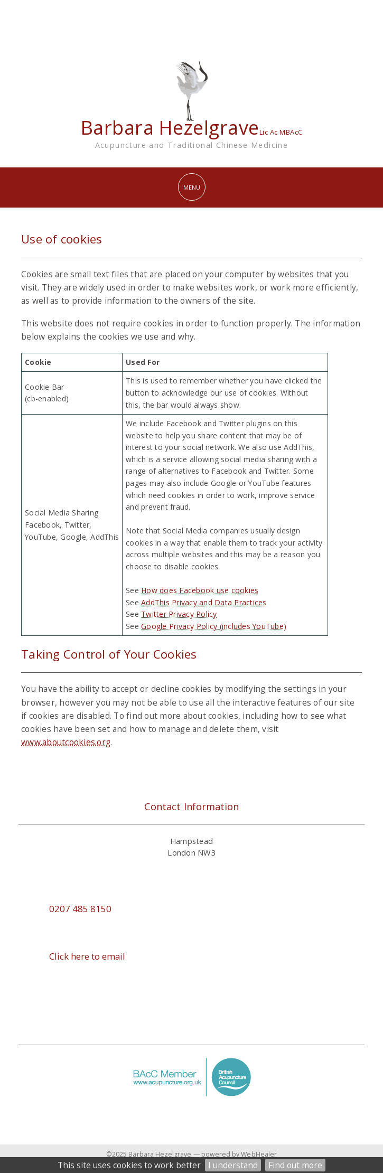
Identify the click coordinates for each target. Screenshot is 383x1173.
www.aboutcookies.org (65, 742)
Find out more (295, 1165)
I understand (233, 1165)
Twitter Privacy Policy (179, 614)
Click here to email (87, 956)
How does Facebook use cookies (199, 590)
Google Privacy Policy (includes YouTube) (213, 626)
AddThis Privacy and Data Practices (204, 602)
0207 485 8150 (80, 909)
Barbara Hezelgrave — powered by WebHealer (202, 1154)
